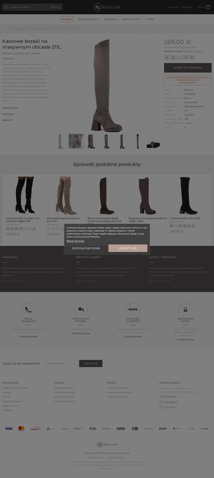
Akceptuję (128, 248)
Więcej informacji (75, 240)
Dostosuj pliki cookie (86, 248)
